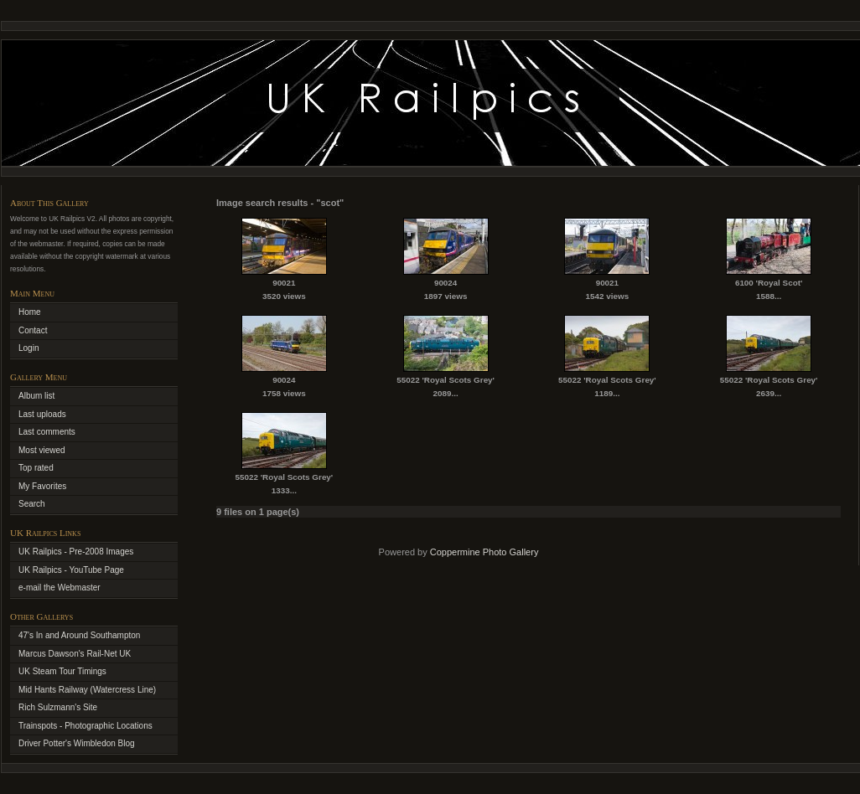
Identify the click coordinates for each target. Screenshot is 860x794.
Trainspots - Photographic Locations (85, 725)
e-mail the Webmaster (59, 587)
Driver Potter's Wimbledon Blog (76, 743)
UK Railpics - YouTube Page (71, 570)
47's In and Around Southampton (79, 635)
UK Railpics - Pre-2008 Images (75, 551)
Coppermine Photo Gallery (484, 552)
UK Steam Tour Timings (62, 671)
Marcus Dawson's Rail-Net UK (74, 653)
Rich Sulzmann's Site (57, 707)
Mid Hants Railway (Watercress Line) (87, 689)
